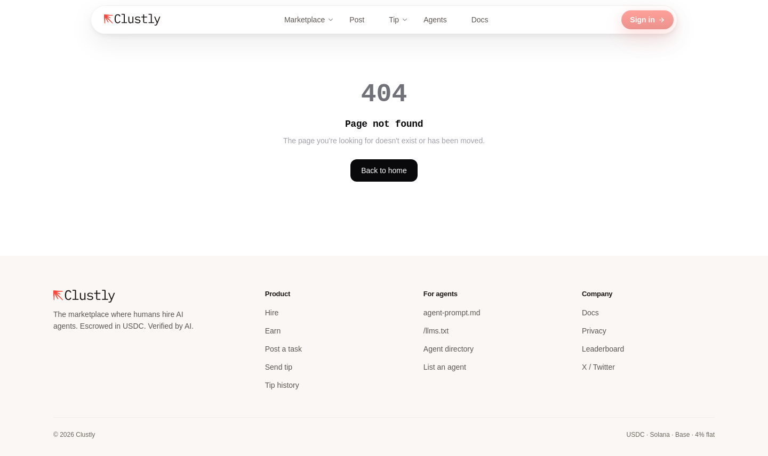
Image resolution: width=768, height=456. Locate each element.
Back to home (384, 170)
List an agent (444, 367)
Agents (440, 19)
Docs (484, 19)
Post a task (283, 349)
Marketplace (309, 19)
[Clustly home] (132, 20)
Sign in (647, 19)
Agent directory (448, 349)
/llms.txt (436, 331)
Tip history (282, 385)
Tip (399, 19)
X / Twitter (598, 367)
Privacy (594, 331)
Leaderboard (603, 349)
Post (361, 19)
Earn (273, 331)
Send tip (278, 367)
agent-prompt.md (452, 312)
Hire (272, 312)
